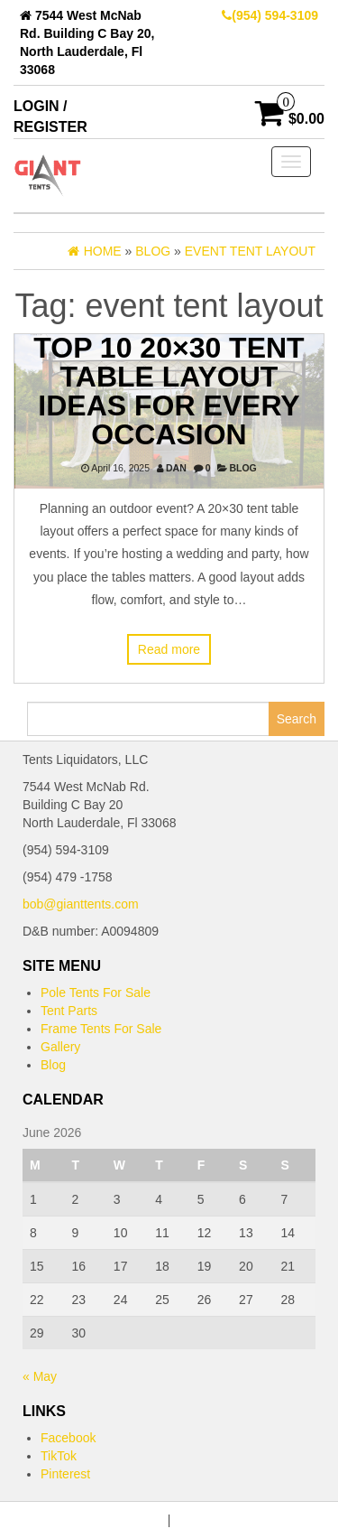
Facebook (68, 1438)
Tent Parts (69, 1010)
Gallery (60, 1046)
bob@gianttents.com (81, 904)
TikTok (59, 1456)
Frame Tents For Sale (101, 1028)
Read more (169, 649)
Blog (242, 467)
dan (176, 467)
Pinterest (65, 1474)
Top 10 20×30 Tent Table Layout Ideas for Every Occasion (168, 391)
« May (40, 1376)
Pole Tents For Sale (96, 992)
